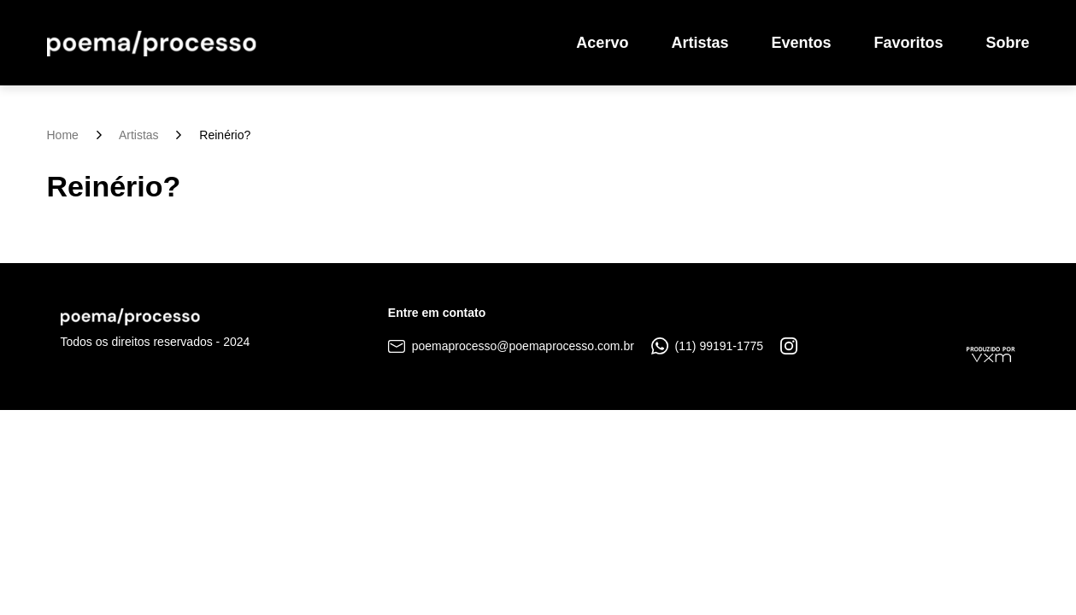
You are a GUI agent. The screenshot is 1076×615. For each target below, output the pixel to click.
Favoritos (908, 42)
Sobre (1007, 42)
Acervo (602, 42)
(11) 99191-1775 (707, 346)
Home (63, 135)
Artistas (699, 42)
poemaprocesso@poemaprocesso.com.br (511, 346)
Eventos (801, 42)
